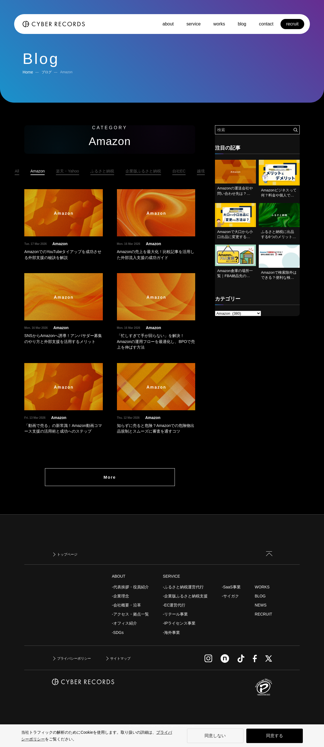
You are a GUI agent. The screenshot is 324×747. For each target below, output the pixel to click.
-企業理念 (120, 596)
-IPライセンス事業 (179, 623)
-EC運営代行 (174, 605)
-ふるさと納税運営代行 (183, 587)
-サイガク (230, 596)
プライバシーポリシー (74, 658)
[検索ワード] (257, 129)
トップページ (67, 554)
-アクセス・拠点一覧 (130, 614)
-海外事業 (171, 632)
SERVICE (171, 576)
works (219, 23)
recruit (292, 23)
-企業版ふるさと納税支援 (185, 596)
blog (242, 23)
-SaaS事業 (231, 587)
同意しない (215, 735)
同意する (274, 735)
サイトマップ (120, 658)
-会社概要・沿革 (126, 605)
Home (28, 72)
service (193, 23)
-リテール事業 (175, 614)
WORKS (262, 587)
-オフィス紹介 (124, 623)
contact (266, 23)
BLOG (260, 596)
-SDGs (118, 632)
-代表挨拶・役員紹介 (130, 587)
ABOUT (118, 576)
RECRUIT (263, 614)
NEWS (261, 605)
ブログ (47, 72)
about (168, 23)
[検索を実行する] (295, 129)
